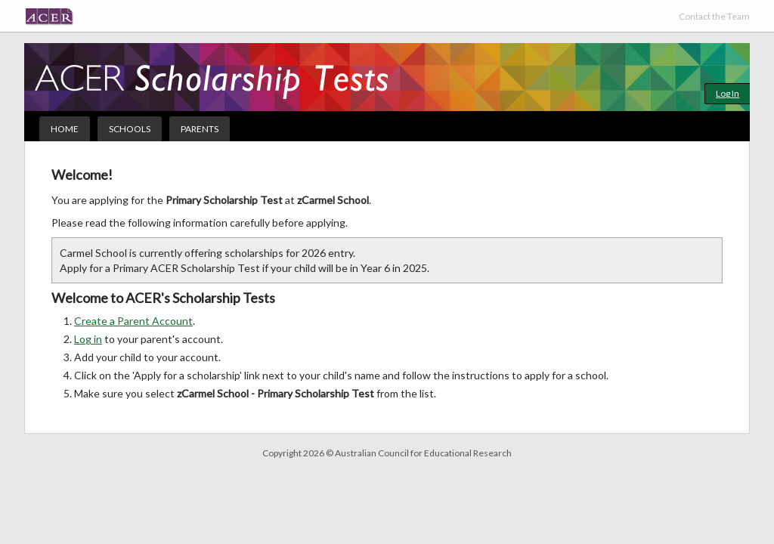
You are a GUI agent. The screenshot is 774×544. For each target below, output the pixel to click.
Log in (88, 338)
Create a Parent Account (133, 320)
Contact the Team (714, 16)
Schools (129, 128)
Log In (727, 93)
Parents (199, 128)
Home (65, 128)
